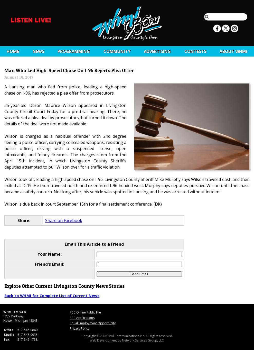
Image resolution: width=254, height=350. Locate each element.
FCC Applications (82, 318)
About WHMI (233, 51)
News (38, 51)
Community (117, 51)
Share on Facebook (63, 220)
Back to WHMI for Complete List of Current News (51, 295)
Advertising (157, 51)
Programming (74, 51)
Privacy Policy (79, 328)
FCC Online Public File (85, 312)
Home (13, 51)
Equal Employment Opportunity (93, 323)
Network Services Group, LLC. (143, 340)
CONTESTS (195, 51)
